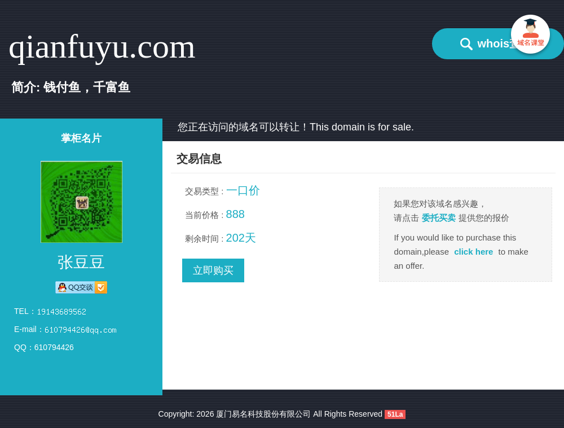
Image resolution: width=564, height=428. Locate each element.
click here (473, 251)
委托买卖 (439, 217)
